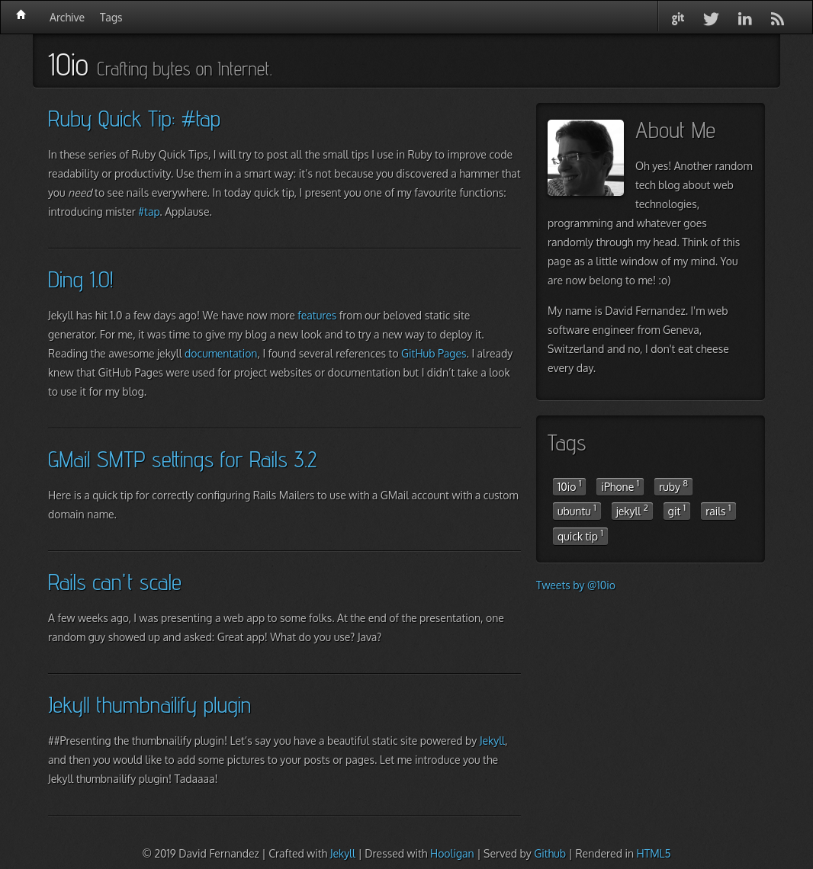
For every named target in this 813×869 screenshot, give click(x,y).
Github (550, 853)
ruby (673, 485)
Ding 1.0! (80, 279)
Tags (111, 17)
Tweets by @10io (575, 585)
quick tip (580, 535)
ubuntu (577, 510)
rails (718, 510)
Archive (67, 17)
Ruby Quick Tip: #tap (134, 118)
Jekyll (492, 740)
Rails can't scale (115, 581)
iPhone (620, 485)
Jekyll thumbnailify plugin (149, 704)
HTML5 (653, 853)
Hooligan (452, 853)
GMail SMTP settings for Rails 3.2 (182, 459)
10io (569, 485)
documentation (221, 353)
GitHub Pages (433, 353)
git (677, 510)
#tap (148, 211)
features (316, 315)
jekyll (632, 510)
